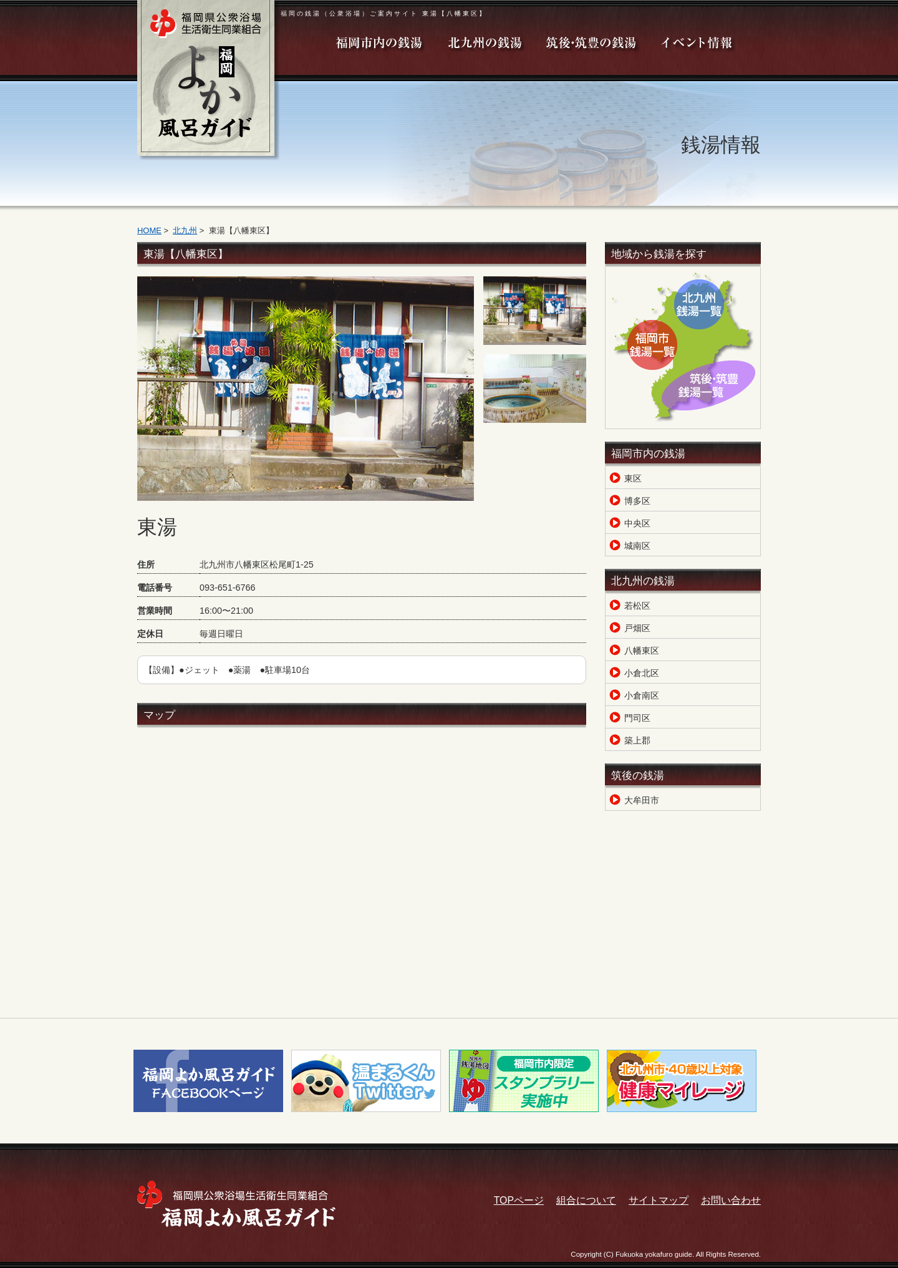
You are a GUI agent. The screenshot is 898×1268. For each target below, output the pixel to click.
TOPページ (519, 1200)
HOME (149, 230)
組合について (586, 1200)
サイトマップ (658, 1200)
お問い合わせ (731, 1200)
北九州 (185, 230)
